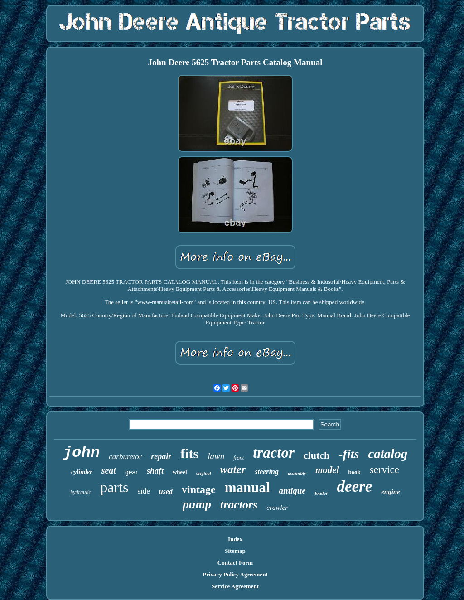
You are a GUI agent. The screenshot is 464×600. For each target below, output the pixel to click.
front (238, 458)
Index (235, 539)
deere (354, 486)
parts (114, 487)
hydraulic (80, 492)
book (354, 472)
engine (390, 491)
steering (266, 471)
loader (321, 493)
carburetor (125, 456)
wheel (180, 472)
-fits (348, 454)
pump (197, 504)
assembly (297, 473)
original (203, 473)
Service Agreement (235, 586)
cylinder (81, 472)
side (143, 491)
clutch (316, 455)
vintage (199, 489)
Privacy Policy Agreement (235, 574)
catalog (387, 453)
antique (292, 490)
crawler (277, 507)
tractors (238, 504)
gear (131, 472)
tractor (274, 453)
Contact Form (235, 562)
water (233, 469)
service (384, 469)
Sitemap (235, 550)
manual (247, 487)
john (81, 452)
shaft (155, 470)
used (166, 491)
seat (109, 470)
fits (189, 453)
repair (161, 456)
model (327, 470)
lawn (216, 456)
